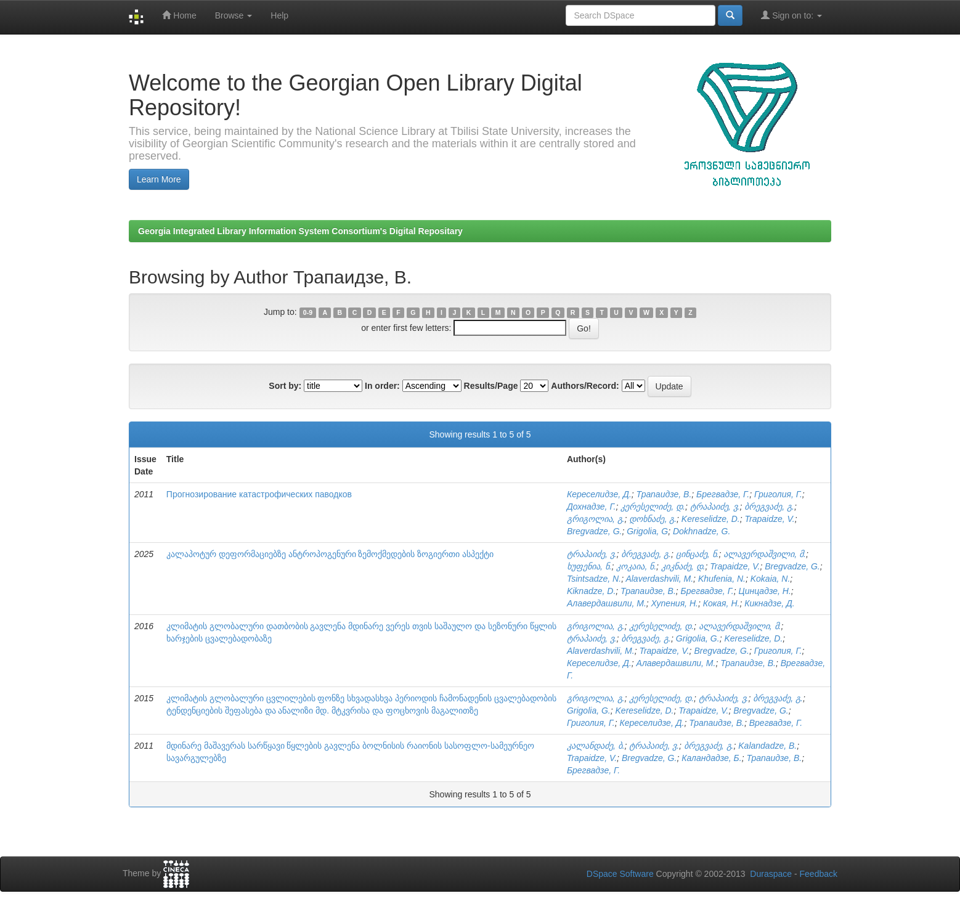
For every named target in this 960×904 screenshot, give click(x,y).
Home (179, 15)
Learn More (159, 179)
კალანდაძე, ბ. (596, 746)
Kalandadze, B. (767, 746)
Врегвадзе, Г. (775, 723)
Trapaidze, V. (770, 519)
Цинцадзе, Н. (765, 591)
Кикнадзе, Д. (769, 603)
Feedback (818, 874)
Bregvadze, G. (594, 531)
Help (279, 15)
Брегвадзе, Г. (722, 494)
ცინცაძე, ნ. (697, 554)
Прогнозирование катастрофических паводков (259, 494)
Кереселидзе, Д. (599, 494)
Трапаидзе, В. (664, 494)
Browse (234, 15)
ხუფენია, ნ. (589, 566)
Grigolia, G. (698, 638)
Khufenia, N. (722, 579)
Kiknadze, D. (591, 591)
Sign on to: (791, 15)
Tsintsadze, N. (594, 579)
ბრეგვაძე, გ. (769, 506)
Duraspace (771, 874)
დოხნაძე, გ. (653, 519)
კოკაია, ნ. (636, 566)
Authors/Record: (585, 386)
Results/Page (491, 386)
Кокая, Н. (721, 603)
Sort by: (285, 386)
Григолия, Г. (778, 494)
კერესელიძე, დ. (652, 506)
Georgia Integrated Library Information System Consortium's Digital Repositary (300, 231)
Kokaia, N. (771, 579)
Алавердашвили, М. (606, 603)
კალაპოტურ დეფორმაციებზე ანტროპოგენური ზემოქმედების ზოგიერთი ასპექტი (330, 554)
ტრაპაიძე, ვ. (715, 506)
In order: (382, 386)
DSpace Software (620, 874)
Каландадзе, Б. (711, 758)
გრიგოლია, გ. (596, 519)
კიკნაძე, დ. (683, 566)
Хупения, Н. (674, 603)
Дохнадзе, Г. (591, 506)
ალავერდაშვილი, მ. (764, 554)
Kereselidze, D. (710, 519)
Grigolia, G (647, 531)
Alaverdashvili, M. (659, 579)
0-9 (307, 312)
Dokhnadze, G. (701, 531)
